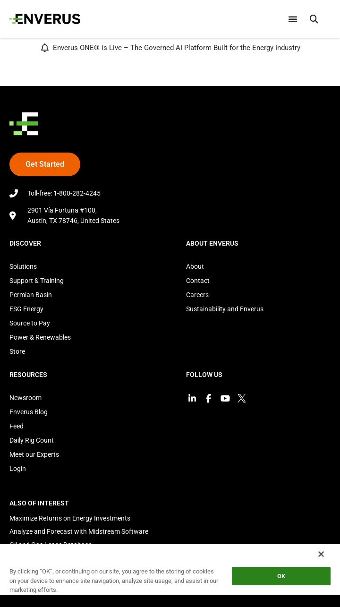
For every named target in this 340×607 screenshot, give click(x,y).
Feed (16, 426)
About (195, 266)
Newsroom (25, 398)
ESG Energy (26, 309)
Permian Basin (30, 295)
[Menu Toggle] (293, 19)
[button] (314, 19)
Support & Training (36, 280)
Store (17, 351)
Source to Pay (29, 323)
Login (17, 468)
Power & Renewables (40, 337)
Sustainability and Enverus (225, 309)
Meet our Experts (34, 454)
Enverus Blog (28, 412)
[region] (170, 575)
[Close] (321, 554)
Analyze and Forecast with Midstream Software (78, 531)
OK (281, 576)
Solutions (23, 266)
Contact (198, 280)
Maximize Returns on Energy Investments (69, 518)
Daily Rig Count (31, 440)
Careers (197, 295)
